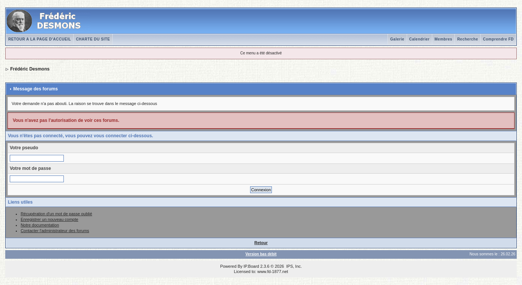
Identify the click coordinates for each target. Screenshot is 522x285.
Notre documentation (40, 225)
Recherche (467, 39)
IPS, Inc (293, 266)
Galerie (397, 39)
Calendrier (419, 39)
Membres (443, 39)
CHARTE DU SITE (93, 39)
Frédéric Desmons (30, 69)
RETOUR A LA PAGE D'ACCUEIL (39, 39)
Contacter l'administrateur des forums (55, 230)
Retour (260, 242)
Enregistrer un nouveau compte (49, 219)
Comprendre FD (498, 39)
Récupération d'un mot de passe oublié (56, 214)
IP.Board (251, 266)
